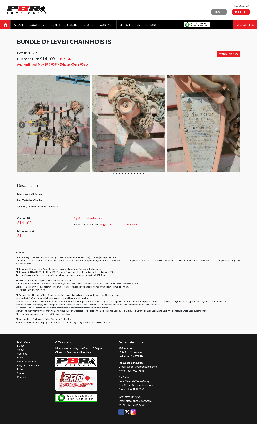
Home (20, 345)
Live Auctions (146, 24)
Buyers (55, 24)
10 (140, 173)
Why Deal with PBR (28, 365)
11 (143, 173)
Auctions (37, 24)
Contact (106, 24)
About (18, 24)
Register (241, 11)
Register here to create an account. (119, 224)
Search (125, 24)
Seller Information (27, 361)
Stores (88, 24)
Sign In (219, 11)
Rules (20, 369)
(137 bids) (65, 59)
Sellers (72, 24)
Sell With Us (245, 24)
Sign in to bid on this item (88, 218)
